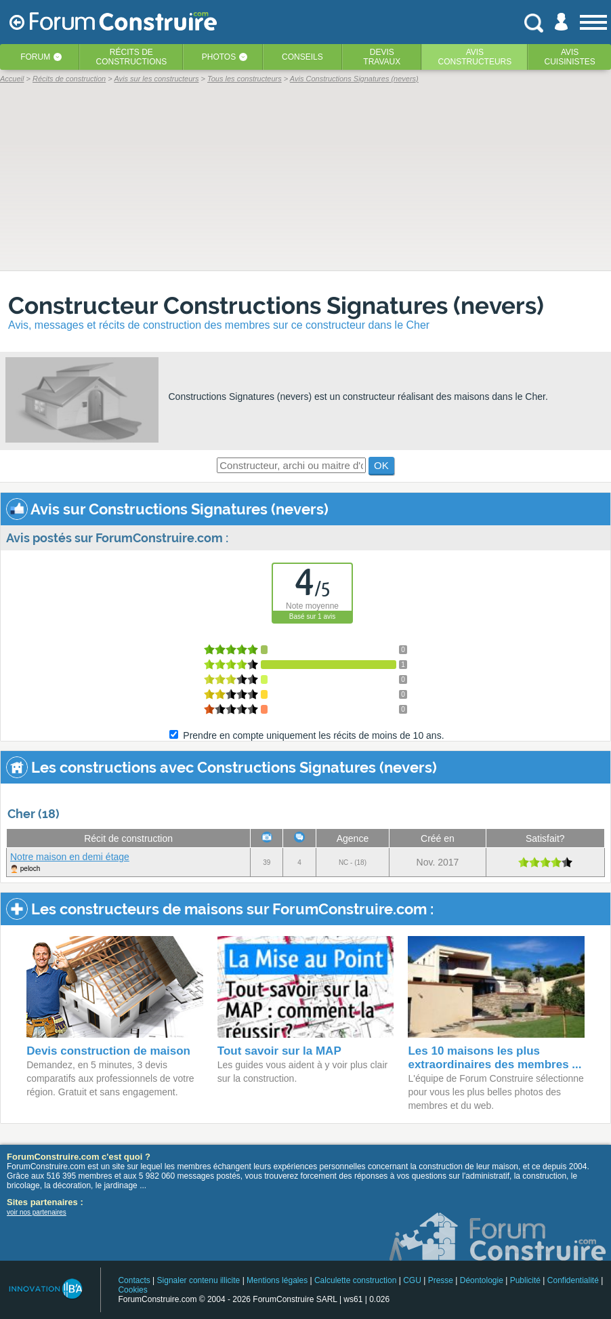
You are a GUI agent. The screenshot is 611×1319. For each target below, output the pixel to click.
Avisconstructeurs (475, 56)
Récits (131, 56)
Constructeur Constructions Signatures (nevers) (276, 305)
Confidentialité (573, 1280)
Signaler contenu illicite (198, 1280)
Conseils (302, 57)
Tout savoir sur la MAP (279, 1050)
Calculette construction (355, 1280)
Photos (219, 57)
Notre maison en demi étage (69, 856)
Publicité (525, 1280)
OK (381, 465)
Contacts (134, 1280)
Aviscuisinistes (569, 56)
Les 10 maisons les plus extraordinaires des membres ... (494, 1057)
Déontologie (481, 1280)
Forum (35, 57)
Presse (440, 1280)
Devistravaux (381, 56)
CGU (412, 1280)
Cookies (132, 1290)
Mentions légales (277, 1280)
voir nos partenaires (36, 1212)
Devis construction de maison (108, 1050)
